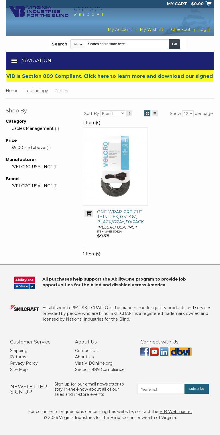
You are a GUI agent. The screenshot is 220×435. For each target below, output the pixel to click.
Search (59, 44)
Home (12, 90)
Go (174, 44)
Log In (204, 29)
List (155, 112)
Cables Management (32, 128)
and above (28, 147)
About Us (84, 356)
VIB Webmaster (176, 411)
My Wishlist (151, 29)
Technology (36, 90)
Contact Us (86, 350)
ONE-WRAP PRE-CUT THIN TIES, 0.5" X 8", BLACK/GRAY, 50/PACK (120, 217)
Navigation (36, 60)
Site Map (19, 369)
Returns (18, 356)
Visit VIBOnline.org (94, 363)
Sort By (91, 113)
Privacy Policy (24, 363)
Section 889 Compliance (100, 369)
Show (175, 113)
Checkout (180, 29)
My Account (120, 29)
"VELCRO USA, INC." (31, 166)
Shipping (19, 350)
